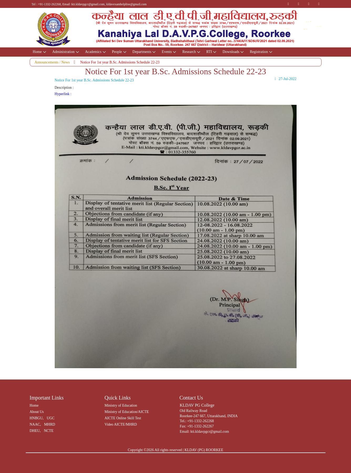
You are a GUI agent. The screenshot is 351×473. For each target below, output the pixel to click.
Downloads (230, 52)
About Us (37, 412)
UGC (51, 418)
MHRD (49, 424)
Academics (93, 52)
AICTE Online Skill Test (123, 418)
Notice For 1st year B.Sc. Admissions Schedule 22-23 (119, 62)
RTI (209, 52)
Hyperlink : (63, 94)
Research (189, 52)
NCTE (49, 431)
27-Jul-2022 (284, 79)
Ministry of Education (121, 405)
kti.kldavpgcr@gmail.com (209, 431)
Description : (64, 88)
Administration (63, 52)
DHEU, (35, 431)
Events (167, 52)
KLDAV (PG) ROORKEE (204, 450)
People (117, 52)
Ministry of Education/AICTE (127, 412)
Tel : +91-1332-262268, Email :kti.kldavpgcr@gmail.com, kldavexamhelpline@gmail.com (89, 4)
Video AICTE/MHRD (121, 424)
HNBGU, (37, 418)
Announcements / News (52, 62)
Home (37, 52)
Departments (142, 52)
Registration (259, 52)
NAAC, (35, 424)
